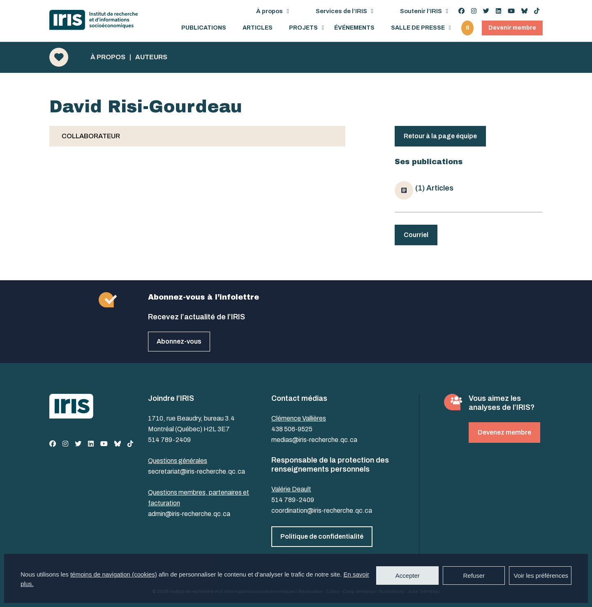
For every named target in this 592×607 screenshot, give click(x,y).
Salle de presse (418, 28)
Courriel (416, 234)
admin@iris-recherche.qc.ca (189, 513)
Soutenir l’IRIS (421, 11)
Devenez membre (504, 432)
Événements (354, 28)
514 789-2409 (169, 439)
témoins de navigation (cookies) (113, 574)
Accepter (407, 575)
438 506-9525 (291, 429)
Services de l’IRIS (341, 11)
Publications (203, 28)
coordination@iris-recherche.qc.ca (321, 510)
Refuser (474, 575)
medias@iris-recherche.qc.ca (314, 439)
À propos (269, 11)
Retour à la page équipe (440, 136)
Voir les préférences (540, 575)
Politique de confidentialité (321, 536)
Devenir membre (512, 28)
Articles (258, 28)
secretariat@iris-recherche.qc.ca (196, 471)
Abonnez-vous (179, 341)
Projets (303, 28)
